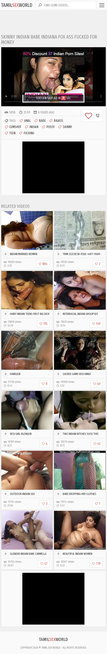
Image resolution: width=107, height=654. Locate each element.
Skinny (65, 127)
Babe (40, 121)
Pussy (48, 127)
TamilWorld (16, 5)
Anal (25, 121)
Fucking (26, 133)
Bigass (56, 121)
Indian (31, 127)
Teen (10, 133)
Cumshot (12, 127)
